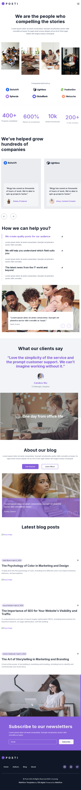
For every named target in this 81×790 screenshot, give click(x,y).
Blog (25, 767)
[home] (10, 3)
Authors (16, 767)
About (33, 767)
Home (6, 767)
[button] (48, 4)
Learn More (44, 473)
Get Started (24, 473)
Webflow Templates (27, 782)
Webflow (58, 782)
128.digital (41, 782)
